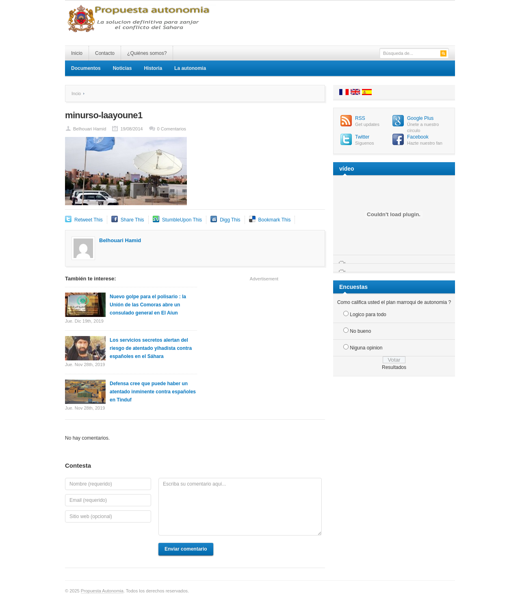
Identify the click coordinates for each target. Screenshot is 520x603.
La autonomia (190, 68)
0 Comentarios (171, 128)
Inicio (76, 53)
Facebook (418, 137)
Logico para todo (368, 314)
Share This (132, 220)
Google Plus (420, 118)
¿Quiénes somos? (147, 53)
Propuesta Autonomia (102, 590)
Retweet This (88, 220)
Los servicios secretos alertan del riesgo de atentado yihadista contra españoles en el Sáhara (151, 348)
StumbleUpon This (182, 220)
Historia (153, 68)
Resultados (394, 367)
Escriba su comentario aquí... (240, 507)
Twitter (362, 137)
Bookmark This (274, 220)
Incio (76, 93)
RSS (360, 118)
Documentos (86, 68)
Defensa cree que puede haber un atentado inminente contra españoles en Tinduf (153, 392)
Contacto (105, 53)
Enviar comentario (186, 549)
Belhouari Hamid (89, 128)
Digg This (230, 220)
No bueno (360, 331)
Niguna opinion (366, 348)
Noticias (122, 68)
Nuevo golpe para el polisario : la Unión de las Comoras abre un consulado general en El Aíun (148, 305)
